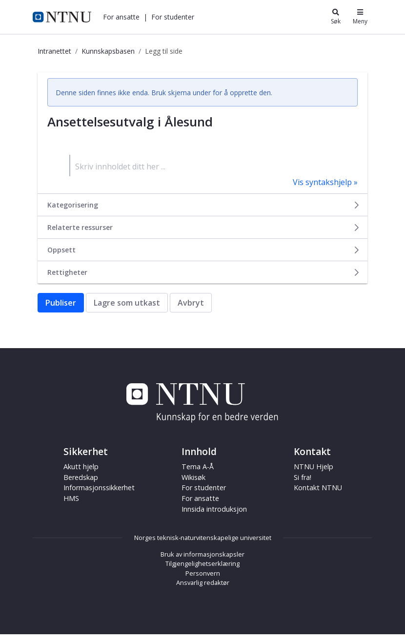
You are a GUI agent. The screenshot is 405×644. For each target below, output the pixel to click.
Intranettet (54, 51)
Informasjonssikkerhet (99, 487)
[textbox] (213, 165)
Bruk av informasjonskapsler (202, 554)
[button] (121, 17)
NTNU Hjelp (313, 466)
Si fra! (302, 477)
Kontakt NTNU (318, 487)
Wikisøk (193, 477)
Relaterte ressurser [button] (203, 227)
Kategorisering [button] (203, 204)
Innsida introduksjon (214, 509)
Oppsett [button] (203, 249)
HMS (71, 498)
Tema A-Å (198, 466)
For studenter (172, 16)
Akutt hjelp (81, 466)
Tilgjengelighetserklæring (202, 563)
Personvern (202, 573)
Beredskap (80, 477)
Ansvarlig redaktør (202, 582)
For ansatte (121, 16)
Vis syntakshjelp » (325, 182)
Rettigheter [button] (203, 272)
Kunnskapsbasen (108, 51)
